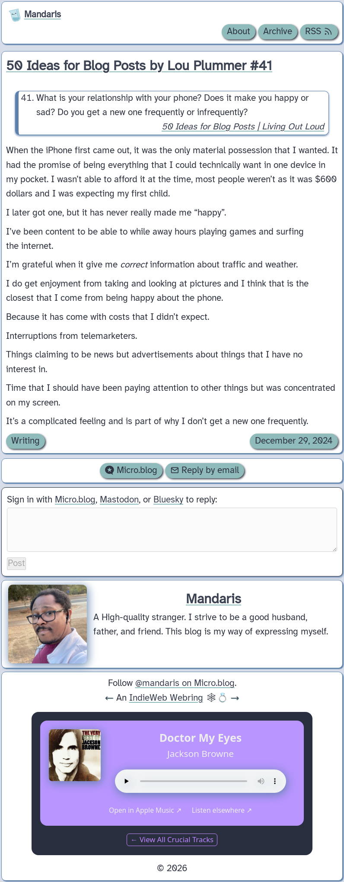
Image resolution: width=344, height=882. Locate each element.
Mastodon (119, 500)
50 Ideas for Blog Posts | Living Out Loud (243, 127)
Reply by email (204, 470)
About (238, 31)
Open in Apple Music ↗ (145, 810)
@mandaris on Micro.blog (185, 683)
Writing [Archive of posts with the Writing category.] (25, 441)
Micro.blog (131, 470)
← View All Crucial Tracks (172, 839)
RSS (319, 31)
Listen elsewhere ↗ (222, 810)
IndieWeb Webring (166, 698)
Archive (277, 31)
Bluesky (168, 500)
